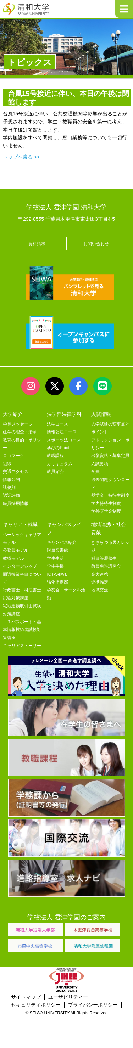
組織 (7, 463)
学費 (95, 471)
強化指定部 (57, 582)
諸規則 (9, 487)
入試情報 (101, 414)
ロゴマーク (13, 455)
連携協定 (99, 582)
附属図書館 (57, 550)
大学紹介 (13, 414)
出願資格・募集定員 (110, 455)
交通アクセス (15, 471)
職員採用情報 (15, 503)
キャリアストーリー (22, 645)
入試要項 (99, 463)
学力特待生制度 (106, 503)
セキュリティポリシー (36, 1005)
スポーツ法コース (64, 440)
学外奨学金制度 (106, 511)
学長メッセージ (18, 424)
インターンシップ (20, 566)
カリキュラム (59, 463)
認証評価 (11, 495)
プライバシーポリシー (93, 1005)
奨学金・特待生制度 (110, 495)
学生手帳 (55, 566)
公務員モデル (15, 550)
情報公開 (11, 479)
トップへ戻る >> (21, 157)
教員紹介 (55, 471)
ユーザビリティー (68, 997)
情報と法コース (62, 431)
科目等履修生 (104, 558)
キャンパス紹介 (62, 542)
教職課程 (55, 455)
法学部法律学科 (64, 414)
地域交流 (99, 589)
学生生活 (55, 558)
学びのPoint (58, 447)
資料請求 (36, 243)
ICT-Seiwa (57, 574)
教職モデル (13, 558)
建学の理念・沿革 (20, 431)
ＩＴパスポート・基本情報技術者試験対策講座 (22, 629)
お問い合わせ (96, 243)
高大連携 (99, 574)
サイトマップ (26, 997)
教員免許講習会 (106, 566)
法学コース (57, 424)
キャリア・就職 (20, 524)
